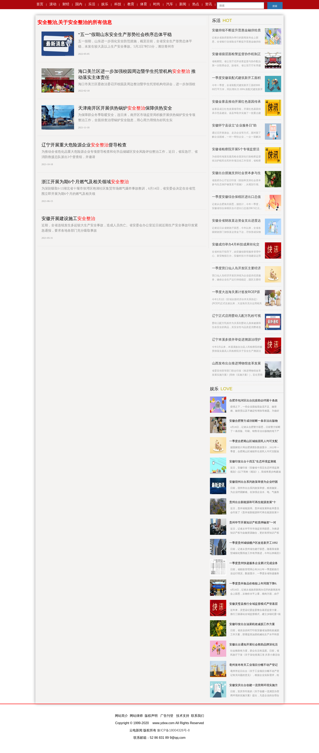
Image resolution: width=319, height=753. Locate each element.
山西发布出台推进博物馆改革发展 (236, 363)
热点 (195, 4)
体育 (143, 4)
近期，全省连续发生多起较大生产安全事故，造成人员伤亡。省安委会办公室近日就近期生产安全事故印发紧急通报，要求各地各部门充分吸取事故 (120, 227)
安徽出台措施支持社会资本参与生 (236, 173)
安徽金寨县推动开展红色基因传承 (236, 101)
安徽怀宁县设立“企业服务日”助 (234, 125)
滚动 (52, 4)
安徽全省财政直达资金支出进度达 (236, 220)
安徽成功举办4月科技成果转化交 (235, 244)
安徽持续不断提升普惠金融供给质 (236, 30)
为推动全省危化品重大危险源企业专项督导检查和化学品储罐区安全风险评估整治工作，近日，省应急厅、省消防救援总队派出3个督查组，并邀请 (120, 154)
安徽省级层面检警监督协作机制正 (236, 54)
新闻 (182, 4)
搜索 (274, 6)
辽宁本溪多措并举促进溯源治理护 (236, 339)
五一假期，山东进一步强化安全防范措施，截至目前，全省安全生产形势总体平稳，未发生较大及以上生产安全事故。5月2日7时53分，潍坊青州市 (135, 43)
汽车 (169, 4)
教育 (130, 4)
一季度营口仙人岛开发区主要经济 (236, 268)
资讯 (208, 4)
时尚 (156, 4)
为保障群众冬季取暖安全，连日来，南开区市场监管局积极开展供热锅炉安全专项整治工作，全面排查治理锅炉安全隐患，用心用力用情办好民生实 (136, 117)
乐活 (91, 4)
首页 (39, 4)
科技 (117, 4)
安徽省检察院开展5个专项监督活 (235, 149)
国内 (78, 4)
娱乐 (104, 4)
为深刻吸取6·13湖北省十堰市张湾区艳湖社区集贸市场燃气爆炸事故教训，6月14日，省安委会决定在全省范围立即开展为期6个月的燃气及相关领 (118, 191)
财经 (65, 4)
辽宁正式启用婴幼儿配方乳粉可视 (236, 315)
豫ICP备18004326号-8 (173, 730)
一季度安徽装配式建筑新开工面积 (236, 78)
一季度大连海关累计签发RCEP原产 (236, 292)
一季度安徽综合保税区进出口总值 (236, 196)
